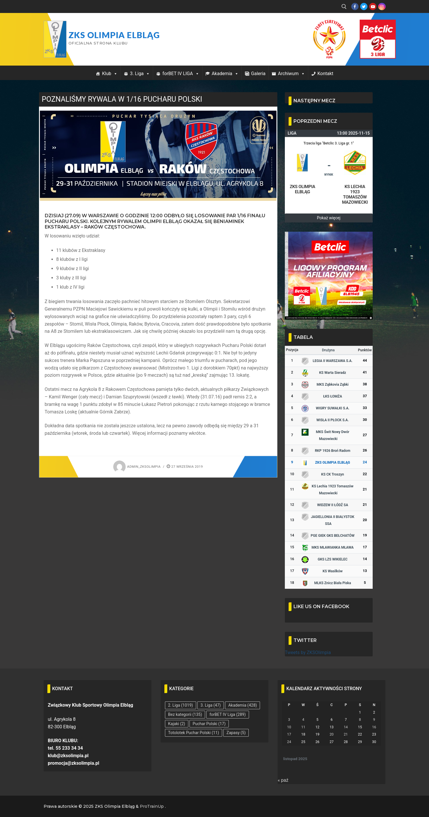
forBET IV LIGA (180, 73)
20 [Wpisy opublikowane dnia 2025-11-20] (332, 734)
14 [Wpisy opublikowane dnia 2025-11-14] (346, 727)
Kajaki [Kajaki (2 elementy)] (176, 723)
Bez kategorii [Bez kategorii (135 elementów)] (185, 714)
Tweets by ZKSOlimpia (308, 652)
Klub (110, 73)
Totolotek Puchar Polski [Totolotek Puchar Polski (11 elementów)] (193, 732)
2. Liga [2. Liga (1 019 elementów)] (180, 705)
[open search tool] (344, 6)
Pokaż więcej (328, 218)
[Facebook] (355, 6)
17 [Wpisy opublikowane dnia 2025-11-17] (289, 734)
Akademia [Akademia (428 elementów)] (242, 705)
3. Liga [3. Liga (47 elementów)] (210, 705)
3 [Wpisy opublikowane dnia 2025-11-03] (289, 720)
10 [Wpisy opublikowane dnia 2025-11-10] (289, 727)
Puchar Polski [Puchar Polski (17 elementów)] (209, 723)
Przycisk (371, 25)
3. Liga (140, 73)
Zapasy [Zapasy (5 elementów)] (236, 732)
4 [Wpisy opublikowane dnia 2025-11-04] (303, 720)
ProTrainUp (152, 806)
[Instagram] (381, 6)
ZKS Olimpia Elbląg (114, 35)
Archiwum (291, 73)
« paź (283, 780)
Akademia (225, 73)
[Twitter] (363, 6)
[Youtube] (372, 6)
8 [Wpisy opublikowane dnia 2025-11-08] (360, 720)
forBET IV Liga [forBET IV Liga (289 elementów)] (227, 714)
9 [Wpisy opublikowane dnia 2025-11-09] (374, 720)
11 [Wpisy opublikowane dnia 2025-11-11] (303, 727)
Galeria (258, 73)
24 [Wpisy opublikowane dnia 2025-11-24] (289, 742)
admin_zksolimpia (137, 467)
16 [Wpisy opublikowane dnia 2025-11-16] (374, 727)
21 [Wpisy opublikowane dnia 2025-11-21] (346, 734)
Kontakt (325, 73)
